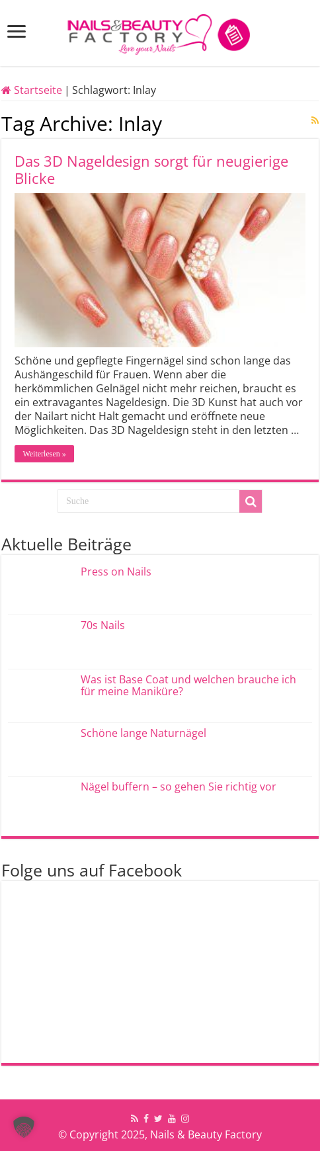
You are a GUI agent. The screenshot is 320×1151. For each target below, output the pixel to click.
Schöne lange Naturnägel (143, 733)
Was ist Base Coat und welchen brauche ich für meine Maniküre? (188, 685)
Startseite (31, 90)
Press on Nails (116, 571)
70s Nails (103, 625)
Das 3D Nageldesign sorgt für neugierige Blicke (151, 169)
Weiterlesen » (43, 453)
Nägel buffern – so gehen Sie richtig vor (178, 786)
